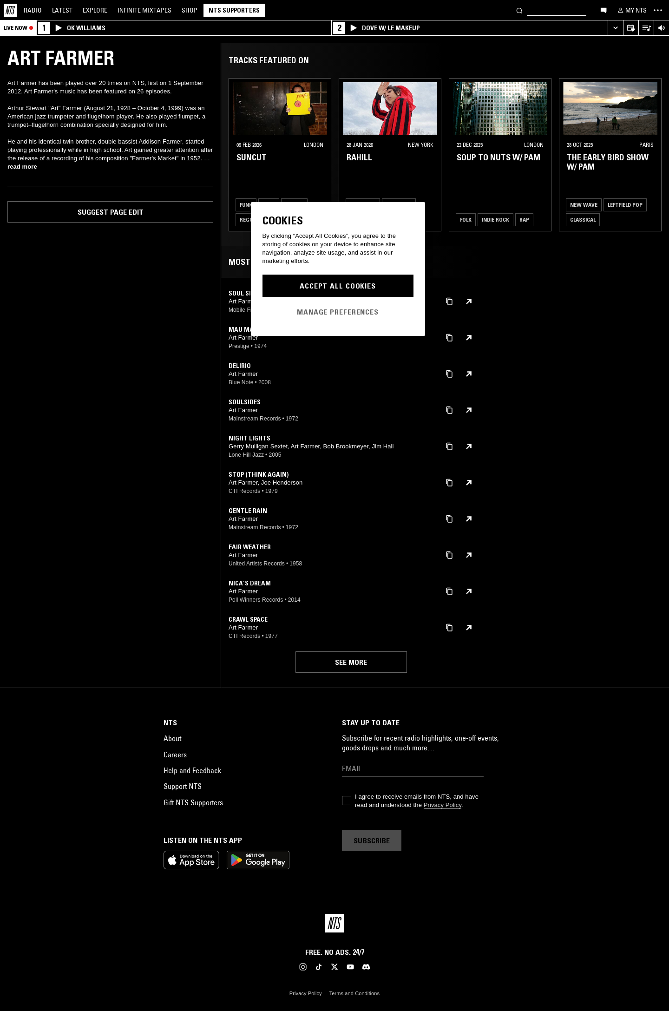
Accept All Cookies (338, 285)
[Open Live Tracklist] (646, 28)
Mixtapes (144, 10)
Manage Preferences (338, 311)
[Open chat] (603, 9)
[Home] (10, 10)
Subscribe (372, 840)
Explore (95, 10)
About (172, 738)
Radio (33, 10)
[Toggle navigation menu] (657, 10)
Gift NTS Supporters (193, 802)
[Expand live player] (615, 28)
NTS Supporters (234, 10)
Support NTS (183, 786)
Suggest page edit (111, 212)
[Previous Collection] (651, 154)
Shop (189, 10)
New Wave (583, 204)
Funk (246, 204)
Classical (583, 219)
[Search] (519, 10)
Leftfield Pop (625, 204)
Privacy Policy (442, 804)
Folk (466, 219)
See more (351, 662)
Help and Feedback (192, 770)
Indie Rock (495, 219)
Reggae (249, 219)
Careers (175, 754)
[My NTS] (631, 10)
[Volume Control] (661, 28)
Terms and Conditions (354, 993)
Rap (524, 219)
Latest (62, 10)
